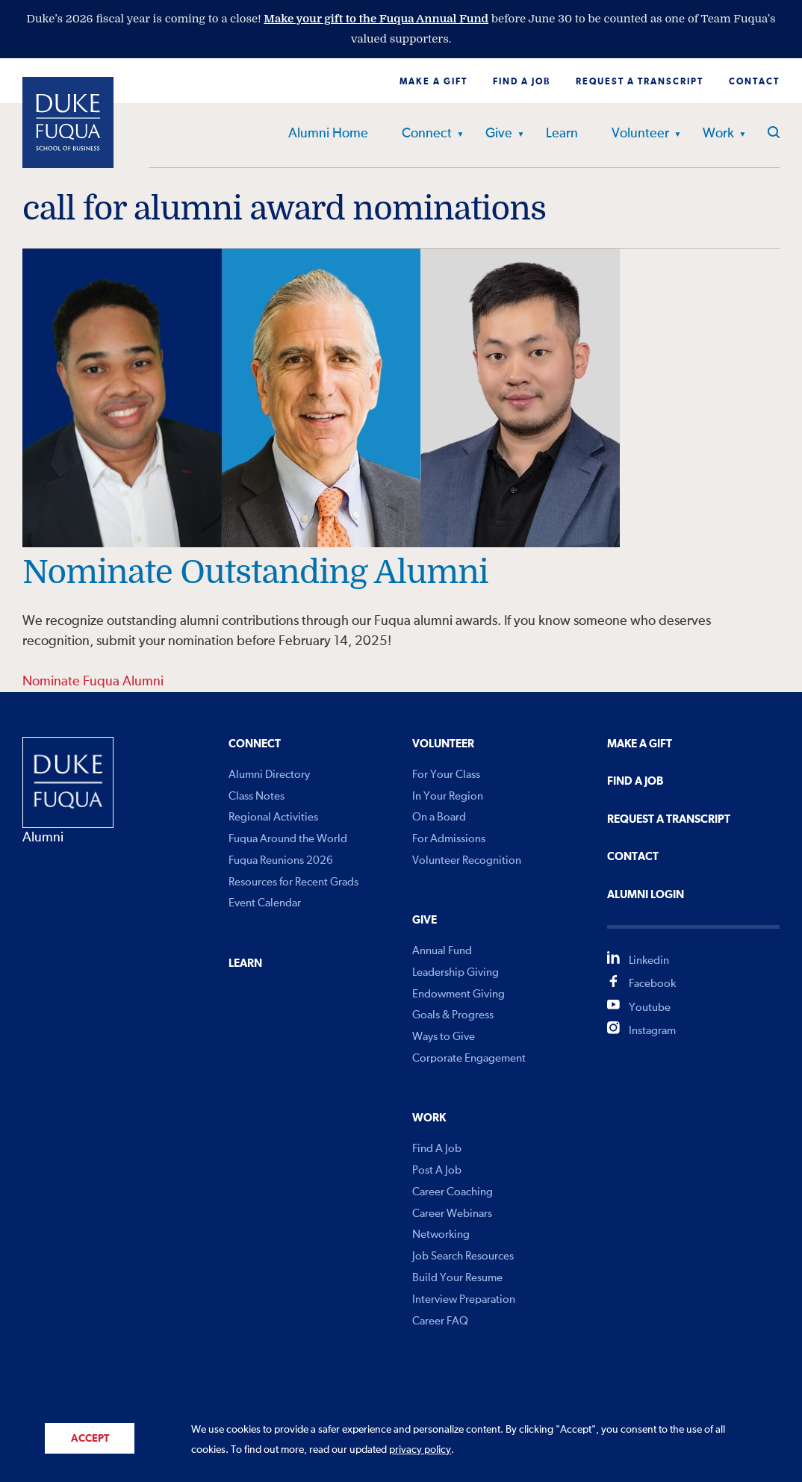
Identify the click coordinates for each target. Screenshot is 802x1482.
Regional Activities (273, 817)
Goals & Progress (453, 1015)
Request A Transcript (668, 819)
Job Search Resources (463, 1256)
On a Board (439, 817)
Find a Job (521, 82)
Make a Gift (433, 82)
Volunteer (640, 133)
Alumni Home (328, 133)
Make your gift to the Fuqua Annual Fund (376, 18)
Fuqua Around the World (288, 838)
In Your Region (447, 796)
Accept (90, 1438)
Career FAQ (440, 1321)
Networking (441, 1234)
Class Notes (257, 796)
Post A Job (436, 1170)
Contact (754, 82)
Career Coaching (452, 1192)
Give (498, 133)
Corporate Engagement (469, 1058)
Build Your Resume (457, 1277)
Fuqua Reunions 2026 (281, 860)
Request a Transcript (639, 82)
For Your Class (446, 774)
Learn (562, 133)
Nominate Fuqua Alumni (93, 681)
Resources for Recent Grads (293, 882)
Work (718, 133)
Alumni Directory (269, 774)
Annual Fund (442, 950)
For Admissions (448, 838)
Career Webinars (452, 1213)
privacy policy (420, 1450)
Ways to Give (443, 1036)
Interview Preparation (463, 1299)
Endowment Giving (458, 994)
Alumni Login (645, 894)
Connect (427, 133)
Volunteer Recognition (466, 860)
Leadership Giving (455, 972)
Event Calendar (265, 903)
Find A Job (436, 1148)
